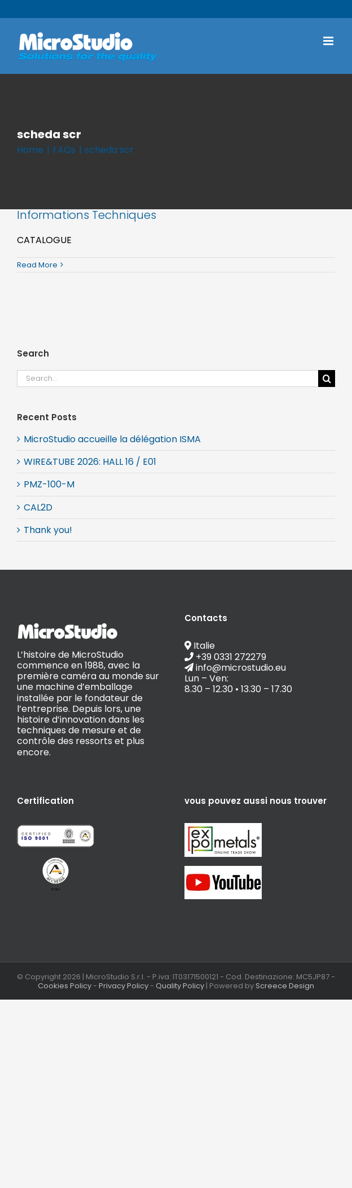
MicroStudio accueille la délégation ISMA (112, 439)
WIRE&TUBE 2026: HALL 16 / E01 (90, 461)
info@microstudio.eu (217, 9)
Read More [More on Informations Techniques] (37, 264)
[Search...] (167, 378)
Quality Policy (180, 985)
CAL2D (38, 507)
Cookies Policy (64, 985)
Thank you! (48, 529)
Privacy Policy (123, 985)
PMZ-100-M (49, 484)
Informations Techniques (86, 215)
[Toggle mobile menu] (329, 41)
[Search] (326, 378)
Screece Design (285, 985)
